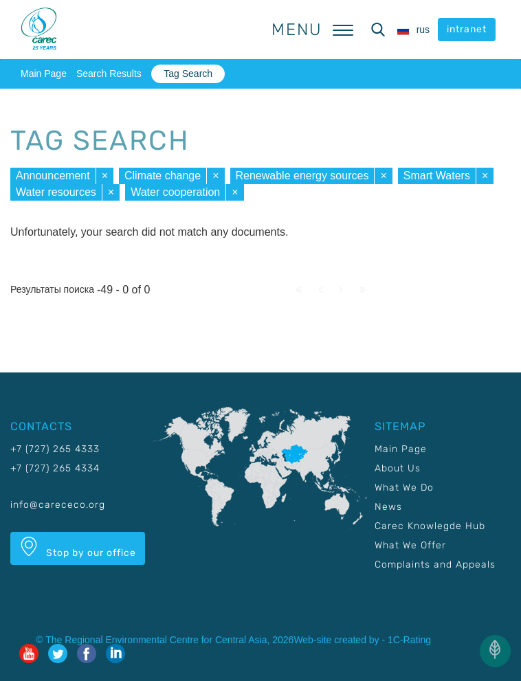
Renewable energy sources (302, 175)
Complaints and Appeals (435, 564)
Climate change (162, 175)
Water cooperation (175, 192)
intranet (467, 29)
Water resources (56, 192)
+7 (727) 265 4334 (55, 468)
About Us (398, 468)
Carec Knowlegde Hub (430, 526)
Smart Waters (436, 175)
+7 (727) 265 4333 (55, 449)
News (388, 507)
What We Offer (410, 545)
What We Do (404, 487)
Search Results (109, 73)
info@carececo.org (57, 505)
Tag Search (188, 73)
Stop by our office (77, 548)
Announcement (53, 175)
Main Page (44, 73)
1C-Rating (409, 639)
